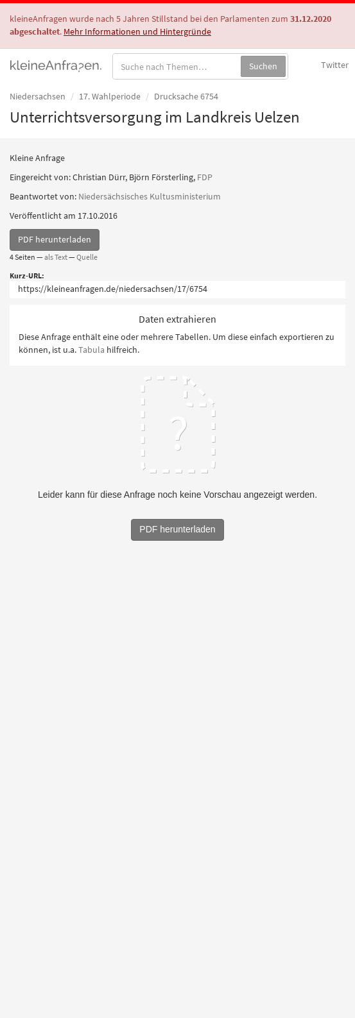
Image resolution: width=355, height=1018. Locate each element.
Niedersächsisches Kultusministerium (149, 196)
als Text (55, 257)
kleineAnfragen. (56, 65)
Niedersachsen (37, 96)
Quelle (87, 257)
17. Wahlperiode (110, 96)
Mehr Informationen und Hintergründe (137, 31)
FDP (204, 177)
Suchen (263, 66)
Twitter (335, 65)
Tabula (91, 349)
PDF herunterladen (54, 239)
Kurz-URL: (27, 275)
